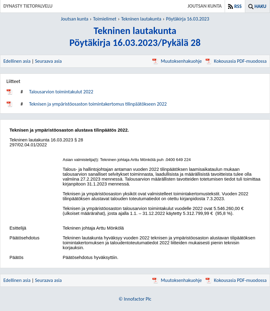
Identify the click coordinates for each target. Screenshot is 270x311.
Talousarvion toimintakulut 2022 (61, 92)
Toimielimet (104, 19)
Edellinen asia (17, 61)
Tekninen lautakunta (141, 19)
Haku (260, 6)
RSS (238, 6)
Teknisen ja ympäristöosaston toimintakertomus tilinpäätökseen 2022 (98, 104)
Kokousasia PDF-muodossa (236, 61)
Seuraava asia (48, 61)
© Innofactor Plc (135, 299)
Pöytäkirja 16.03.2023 (187, 19)
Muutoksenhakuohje (177, 61)
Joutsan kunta (74, 19)
